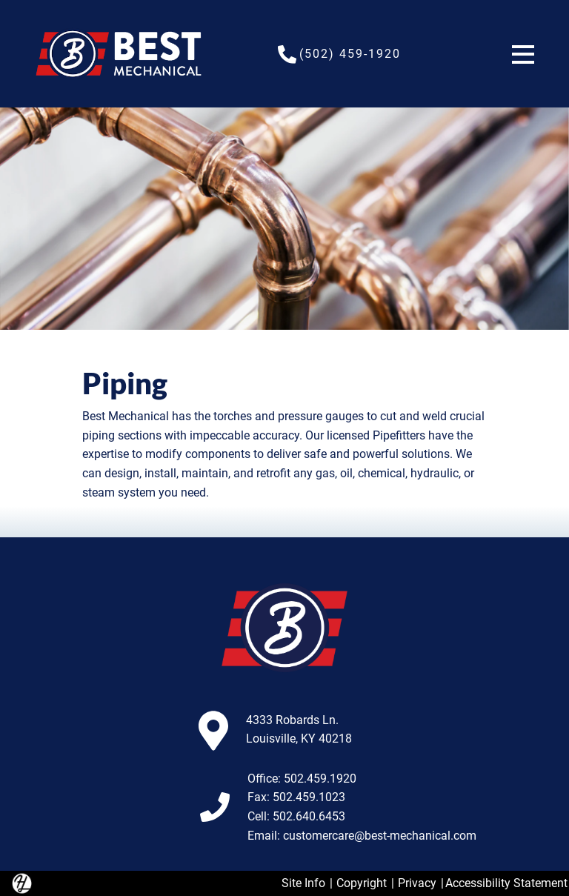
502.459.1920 (320, 778)
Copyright (361, 883)
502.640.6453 (309, 816)
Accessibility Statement (506, 883)
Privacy (417, 883)
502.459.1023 (309, 797)
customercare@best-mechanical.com (379, 836)
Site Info (303, 883)
